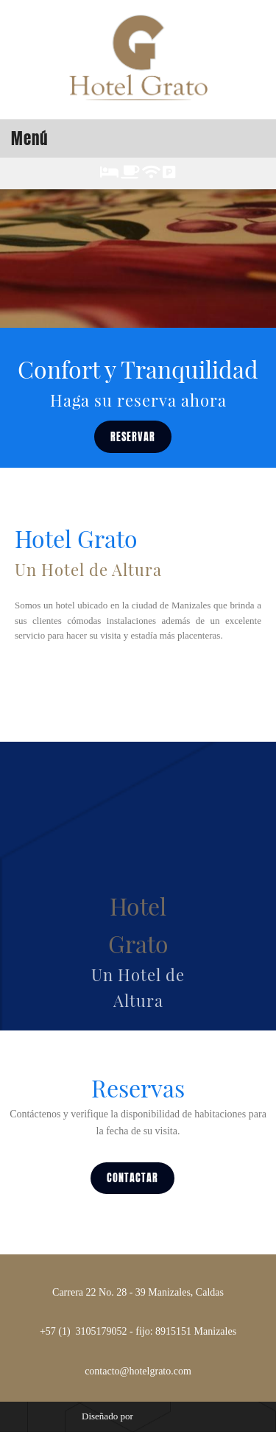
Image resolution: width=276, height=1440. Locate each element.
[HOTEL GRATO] (138, 60)
